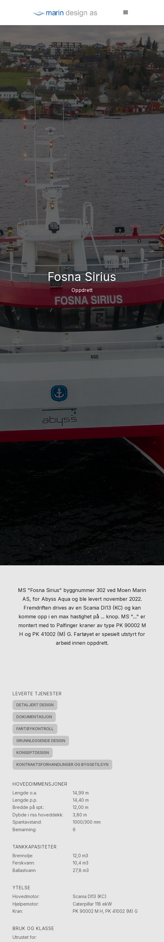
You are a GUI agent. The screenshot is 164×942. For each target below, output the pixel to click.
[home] (63, 13)
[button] (125, 12)
